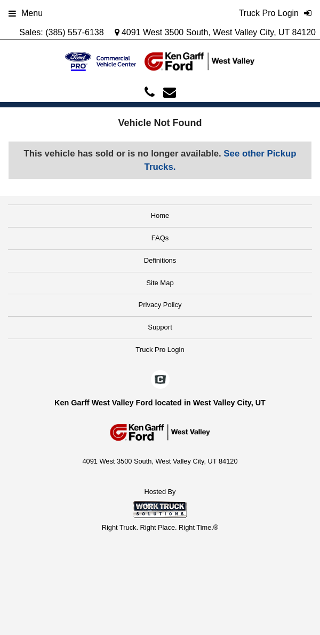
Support (160, 327)
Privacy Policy (160, 305)
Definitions (160, 260)
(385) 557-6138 (74, 32)
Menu (26, 13)
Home (160, 215)
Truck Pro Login (159, 350)
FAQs (160, 238)
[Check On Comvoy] (160, 380)
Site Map (159, 283)
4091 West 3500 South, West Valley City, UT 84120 (215, 32)
